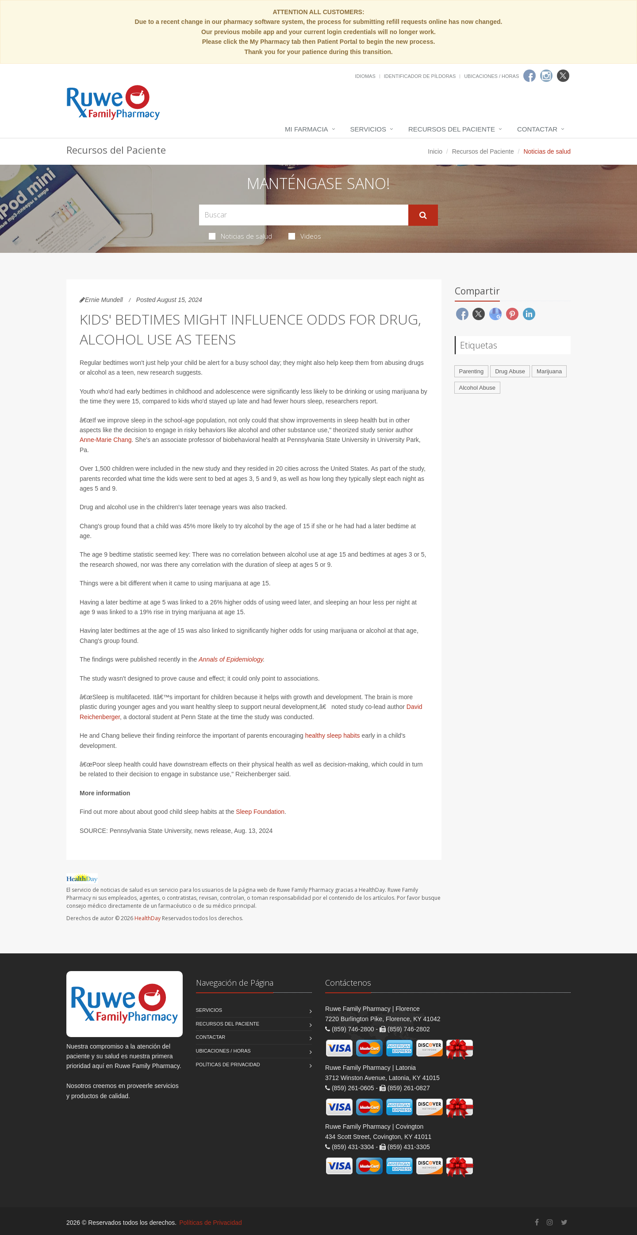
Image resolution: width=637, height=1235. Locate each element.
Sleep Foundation (260, 811)
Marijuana (549, 371)
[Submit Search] (423, 215)
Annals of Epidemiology (231, 659)
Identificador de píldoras (420, 76)
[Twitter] (563, 76)
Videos (304, 236)
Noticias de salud (240, 236)
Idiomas (365, 76)
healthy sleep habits (332, 735)
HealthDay (147, 918)
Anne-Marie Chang (106, 439)
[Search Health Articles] (303, 215)
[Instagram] (546, 76)
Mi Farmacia (306, 129)
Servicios (368, 129)
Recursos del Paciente (451, 129)
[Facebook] (529, 76)
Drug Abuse (510, 371)
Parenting (471, 371)
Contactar (537, 129)
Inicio (435, 151)
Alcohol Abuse (477, 387)
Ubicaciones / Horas (491, 76)
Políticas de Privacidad (228, 1064)
